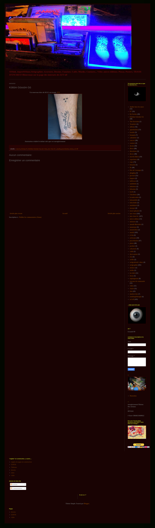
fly (131, 167)
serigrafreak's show (136, 262)
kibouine (133, 189)
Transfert (133, 124)
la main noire (134, 197)
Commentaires (16, 488)
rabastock (133, 249)
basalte (132, 132)
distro (132, 148)
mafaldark (133, 205)
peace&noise (65, 149)
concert (18, 149)
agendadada (134, 129)
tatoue (72, 149)
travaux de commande (137, 281)
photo (132, 243)
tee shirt (132, 273)
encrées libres (134, 157)
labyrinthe (133, 203)
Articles (13, 484)
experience (133, 159)
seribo (132, 259)
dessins (13, 470)
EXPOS (13, 464)
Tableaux (14, 467)
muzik (59, 149)
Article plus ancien (114, 213)
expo (131, 162)
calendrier (133, 138)
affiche (132, 127)
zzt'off (76, 149)
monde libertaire (135, 224)
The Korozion (134, 121)
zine (131, 291)
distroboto (133, 151)
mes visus (44, 149)
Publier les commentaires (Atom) (30, 217)
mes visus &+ (52, 149)
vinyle (132, 288)
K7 (27, 149)
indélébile (133, 184)
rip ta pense (134, 254)
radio (131, 251)
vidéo (131, 286)
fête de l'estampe (135, 170)
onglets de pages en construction (21, 462)
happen (132, 178)
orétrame (133, 238)
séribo (132, 270)
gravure (132, 175)
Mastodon (133, 396)
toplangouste (134, 278)
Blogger (86, 503)
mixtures (133, 222)
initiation (133, 186)
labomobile (133, 200)
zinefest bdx (134, 294)
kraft (131, 192)
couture (132, 143)
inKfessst (133, 181)
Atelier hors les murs (137, 107)
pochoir (132, 246)
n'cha (132, 235)
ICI (58, 92)
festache (132, 165)
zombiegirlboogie (135, 297)
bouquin (132, 135)
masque (132, 208)
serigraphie (134, 265)
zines (12, 473)
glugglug (133, 173)
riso (131, 257)
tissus (132, 276)
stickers (132, 268)
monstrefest (134, 230)
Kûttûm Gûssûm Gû (34, 149)
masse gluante (134, 211)
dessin (23, 149)
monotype (133, 227)
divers (132, 154)
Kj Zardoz (133, 114)
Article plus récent (16, 213)
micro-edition (134, 219)
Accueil (64, 213)
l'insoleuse (133, 194)
